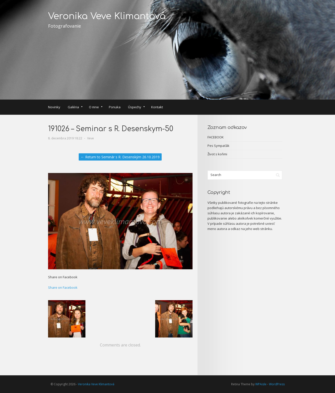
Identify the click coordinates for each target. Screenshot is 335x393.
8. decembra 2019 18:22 (65, 138)
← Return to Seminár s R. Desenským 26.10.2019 (120, 157)
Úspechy (136, 107)
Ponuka (115, 107)
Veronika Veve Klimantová (107, 16)
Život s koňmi (217, 154)
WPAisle (261, 384)
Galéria (75, 107)
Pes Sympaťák (218, 145)
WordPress (277, 384)
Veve (90, 138)
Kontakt (157, 107)
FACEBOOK (215, 137)
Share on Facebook (62, 287)
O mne (96, 107)
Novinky (54, 107)
